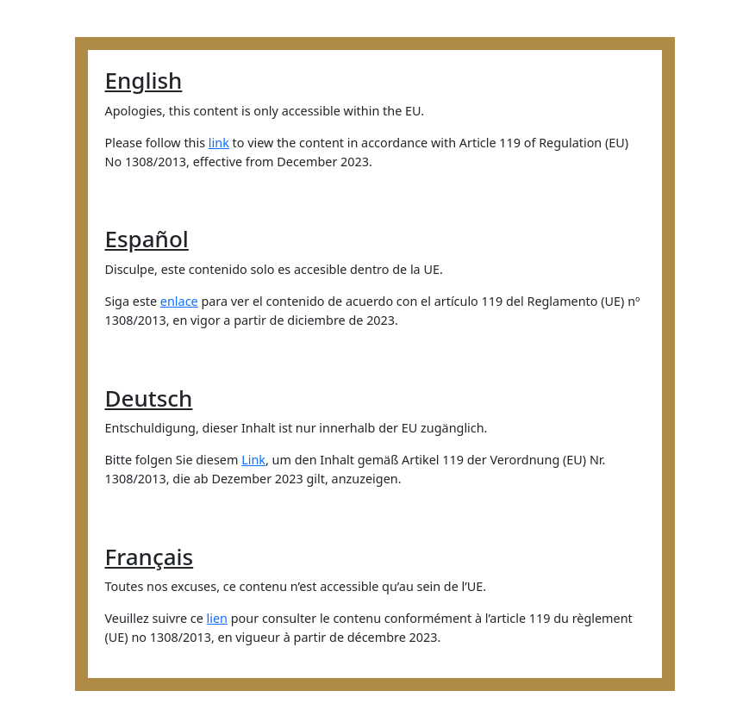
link (219, 142)
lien (217, 618)
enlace (179, 301)
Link (253, 459)
